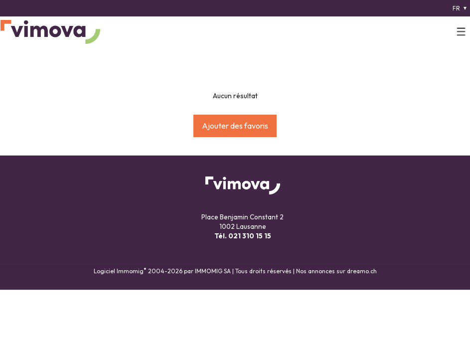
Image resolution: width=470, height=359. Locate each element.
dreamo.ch (362, 271)
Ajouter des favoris (235, 126)
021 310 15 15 (249, 235)
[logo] (50, 32)
